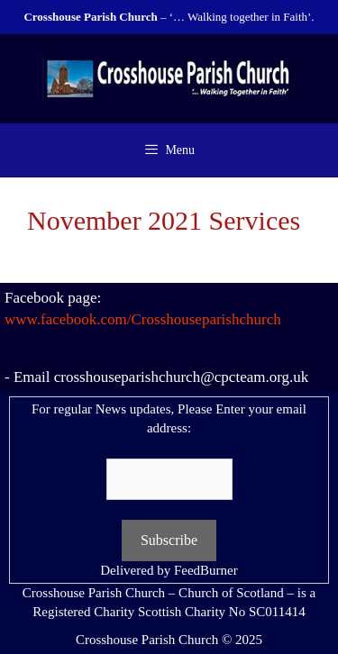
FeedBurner (206, 570)
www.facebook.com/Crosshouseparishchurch (143, 319)
